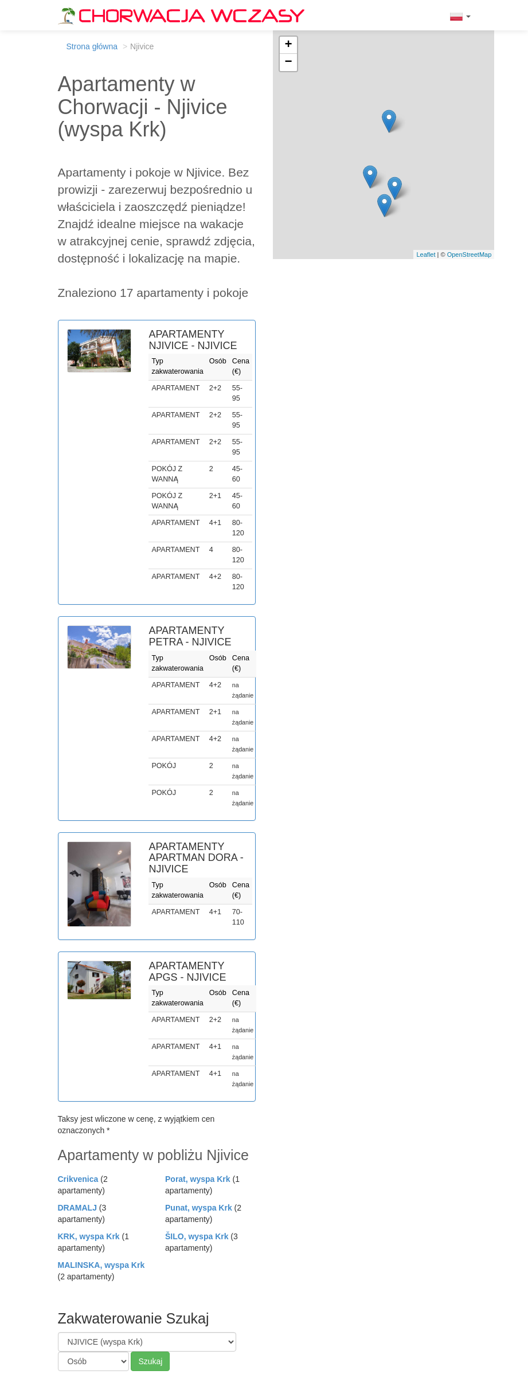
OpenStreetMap (469, 254)
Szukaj (150, 1361)
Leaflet (425, 254)
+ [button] (288, 45)
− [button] (288, 62)
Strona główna (92, 46)
